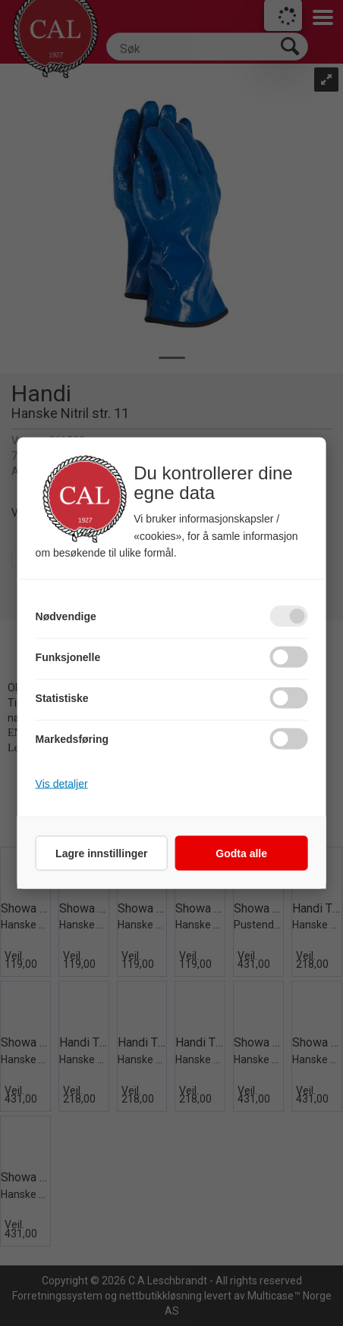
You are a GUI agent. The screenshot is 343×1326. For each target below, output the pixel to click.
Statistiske (62, 698)
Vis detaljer (62, 784)
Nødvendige (66, 616)
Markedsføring (72, 739)
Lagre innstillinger (101, 853)
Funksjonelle (68, 657)
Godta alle (241, 853)
